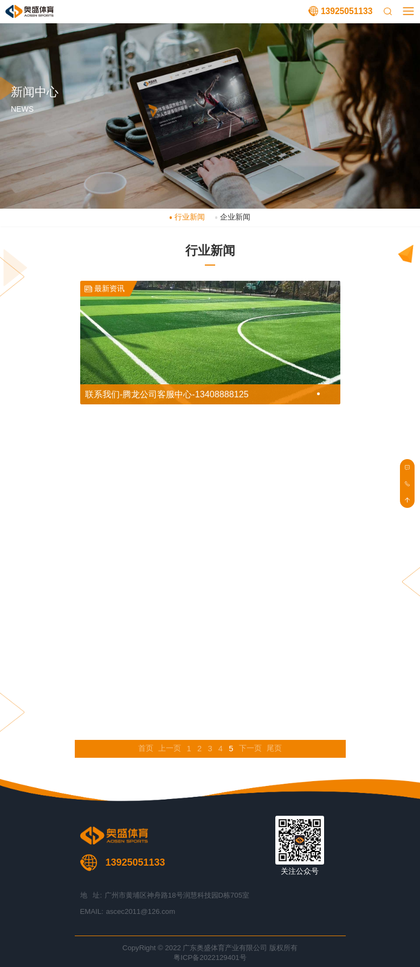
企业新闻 (235, 217)
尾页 (274, 748)
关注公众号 (300, 871)
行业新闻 (190, 217)
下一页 (250, 748)
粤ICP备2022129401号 (209, 957)
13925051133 (346, 11)
